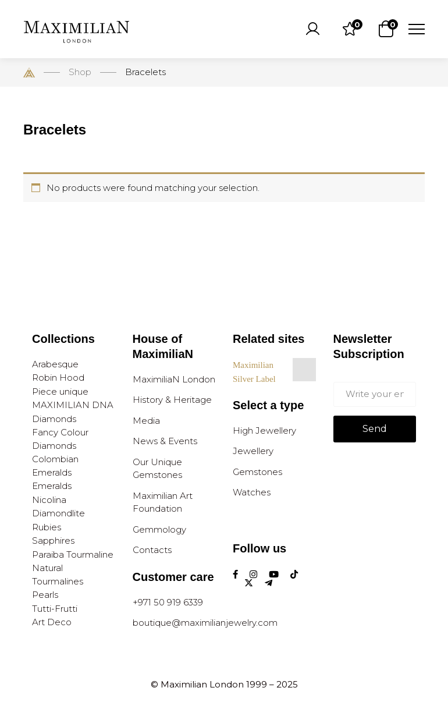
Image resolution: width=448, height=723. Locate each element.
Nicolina (49, 499)
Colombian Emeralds (55, 465)
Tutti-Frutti (54, 608)
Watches (252, 492)
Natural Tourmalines (57, 574)
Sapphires (53, 540)
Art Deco (52, 622)
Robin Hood (58, 377)
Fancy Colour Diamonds (60, 439)
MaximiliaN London (174, 379)
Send (374, 428)
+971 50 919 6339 (168, 602)
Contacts (152, 549)
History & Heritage (172, 399)
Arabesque (55, 364)
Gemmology (159, 529)
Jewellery (253, 450)
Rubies (46, 527)
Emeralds (52, 485)
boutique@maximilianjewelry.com (205, 622)
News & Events (165, 440)
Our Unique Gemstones (157, 468)
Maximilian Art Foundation (163, 502)
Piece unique (60, 391)
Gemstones (257, 471)
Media (146, 420)
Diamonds (54, 418)
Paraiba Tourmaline (72, 554)
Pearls (45, 594)
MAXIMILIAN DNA (72, 404)
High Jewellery (264, 430)
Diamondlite (58, 513)
